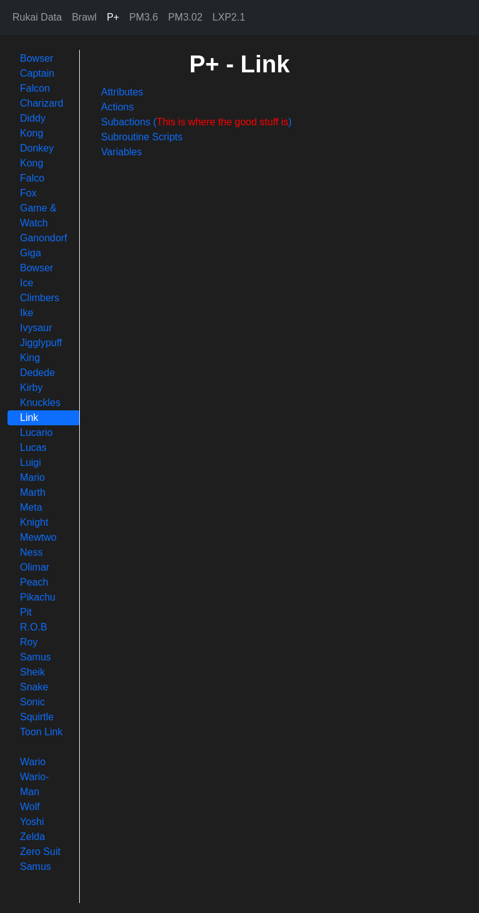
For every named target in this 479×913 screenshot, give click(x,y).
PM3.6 (143, 17)
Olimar (34, 567)
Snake (34, 687)
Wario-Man (34, 784)
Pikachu (38, 597)
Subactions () (196, 122)
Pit (26, 612)
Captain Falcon (37, 81)
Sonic (32, 702)
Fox (28, 193)
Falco (32, 178)
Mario (32, 477)
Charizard (41, 103)
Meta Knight (34, 515)
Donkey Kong (37, 155)
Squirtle (37, 717)
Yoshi (32, 821)
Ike (26, 312)
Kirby (31, 387)
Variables (121, 152)
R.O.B (33, 627)
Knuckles (40, 402)
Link (29, 417)
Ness (31, 552)
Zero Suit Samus (40, 859)
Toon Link (41, 732)
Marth (33, 492)
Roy (28, 642)
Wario (33, 761)
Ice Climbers (39, 290)
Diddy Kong (33, 125)
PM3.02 (185, 17)
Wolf (30, 806)
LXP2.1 (229, 17)
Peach (34, 582)
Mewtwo (38, 537)
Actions (117, 107)
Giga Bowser (36, 260)
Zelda (32, 836)
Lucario (36, 432)
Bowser (36, 58)
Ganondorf (43, 238)
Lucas (33, 447)
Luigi (30, 462)
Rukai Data (37, 17)
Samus (35, 657)
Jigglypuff (41, 342)
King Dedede (37, 365)
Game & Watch (38, 215)
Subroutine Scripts (142, 137)
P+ (113, 17)
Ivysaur (36, 327)
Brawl (84, 17)
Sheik (32, 672)
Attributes (122, 92)
